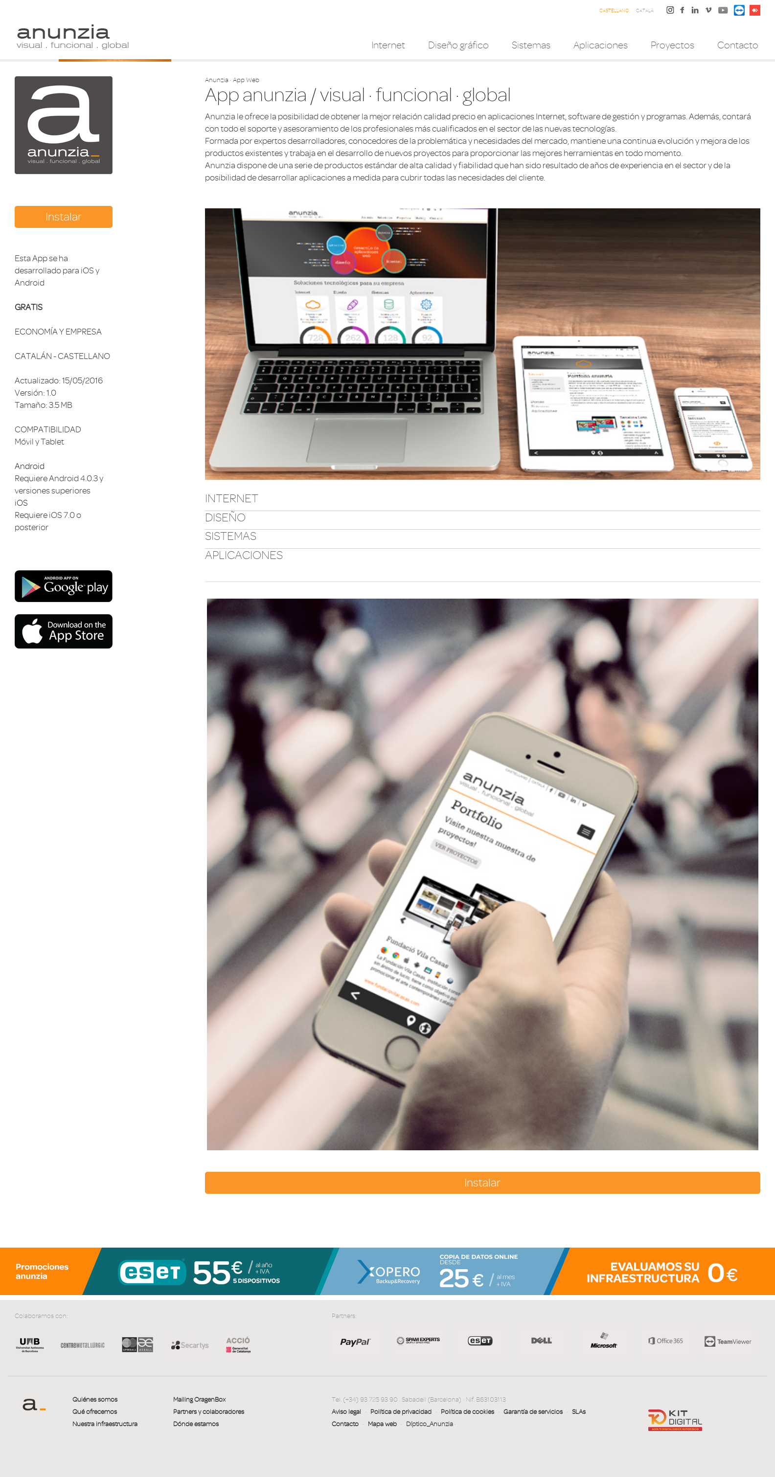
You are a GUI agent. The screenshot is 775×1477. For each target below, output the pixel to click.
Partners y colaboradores (208, 1411)
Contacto (737, 45)
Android (30, 466)
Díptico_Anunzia (429, 1424)
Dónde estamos (196, 1424)
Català (645, 10)
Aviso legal (346, 1411)
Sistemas (531, 45)
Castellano (614, 10)
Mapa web (382, 1424)
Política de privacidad (401, 1411)
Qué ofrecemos (94, 1411)
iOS (21, 503)
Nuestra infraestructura (104, 1424)
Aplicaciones (600, 45)
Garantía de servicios (533, 1411)
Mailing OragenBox (199, 1399)
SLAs (579, 1411)
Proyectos (672, 45)
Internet (388, 45)
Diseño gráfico (458, 45)
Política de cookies (467, 1411)
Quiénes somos (94, 1399)
